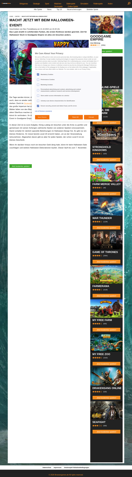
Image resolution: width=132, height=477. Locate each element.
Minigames (24, 4)
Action (110, 4)
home (11, 16)
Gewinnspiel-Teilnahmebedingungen (76, 467)
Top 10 (59, 9)
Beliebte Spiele (92, 9)
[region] (67, 84)
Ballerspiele (70, 4)
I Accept (91, 117)
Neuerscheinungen (74, 9)
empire (17, 16)
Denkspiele (58, 6)
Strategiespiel (30, 103)
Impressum (57, 467)
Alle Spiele (38, 9)
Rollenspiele (98, 4)
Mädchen (57, 4)
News (49, 9)
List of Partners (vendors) (43, 111)
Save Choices (42, 117)
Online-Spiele (73, 6)
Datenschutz (47, 467)
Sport (47, 4)
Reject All (75, 117)
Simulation (84, 4)
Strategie (36, 4)
